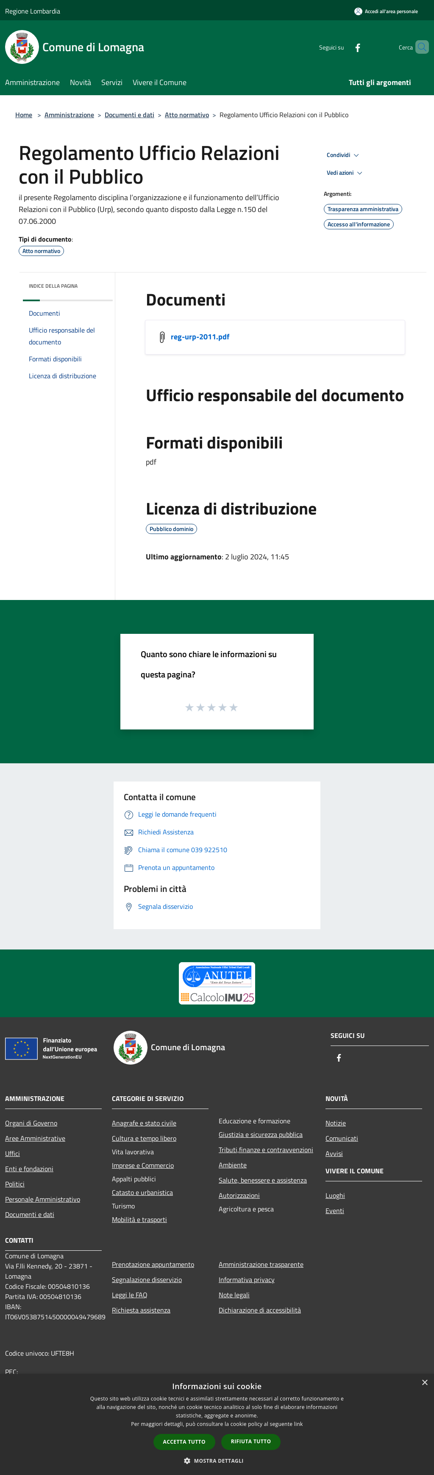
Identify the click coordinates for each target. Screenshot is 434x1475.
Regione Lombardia (32, 11)
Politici (15, 1184)
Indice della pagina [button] (53, 286)
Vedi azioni (346, 173)
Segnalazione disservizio (147, 1279)
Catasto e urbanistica (142, 1192)
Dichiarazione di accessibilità (260, 1310)
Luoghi (335, 1195)
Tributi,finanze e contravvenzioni (266, 1150)
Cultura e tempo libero (144, 1138)
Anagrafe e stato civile (144, 1123)
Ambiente (233, 1165)
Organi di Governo (31, 1123)
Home (23, 115)
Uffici (12, 1153)
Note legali (234, 1295)
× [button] (424, 1383)
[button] (217, 1460)
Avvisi (334, 1153)
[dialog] (217, 1424)
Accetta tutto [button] (184, 1441)
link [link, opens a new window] (298, 1424)
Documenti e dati (129, 115)
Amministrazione (69, 115)
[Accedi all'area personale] (386, 11)
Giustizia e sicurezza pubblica (261, 1134)
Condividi (344, 155)
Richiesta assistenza (141, 1310)
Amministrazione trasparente (261, 1264)
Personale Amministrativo (42, 1199)
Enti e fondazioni (29, 1169)
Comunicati (342, 1138)
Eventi (335, 1210)
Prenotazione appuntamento (153, 1264)
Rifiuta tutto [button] (251, 1441)
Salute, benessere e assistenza (263, 1180)
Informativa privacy (247, 1279)
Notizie (336, 1123)
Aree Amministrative (35, 1138)
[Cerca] (419, 47)
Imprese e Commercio (143, 1165)
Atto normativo (187, 115)
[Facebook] (343, 46)
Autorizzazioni (239, 1195)
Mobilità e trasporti (139, 1219)
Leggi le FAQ (129, 1295)
